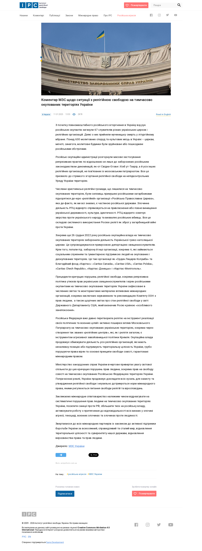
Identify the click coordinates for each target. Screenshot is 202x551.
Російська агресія (126, 15)
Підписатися (65, 493)
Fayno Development (55, 542)
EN (29, 536)
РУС (24, 536)
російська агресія (76, 474)
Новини (24, 15)
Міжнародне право (88, 15)
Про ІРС (108, 15)
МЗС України (76, 446)
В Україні (46, 115)
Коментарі (38, 15)
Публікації (54, 15)
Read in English (163, 114)
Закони (69, 15)
